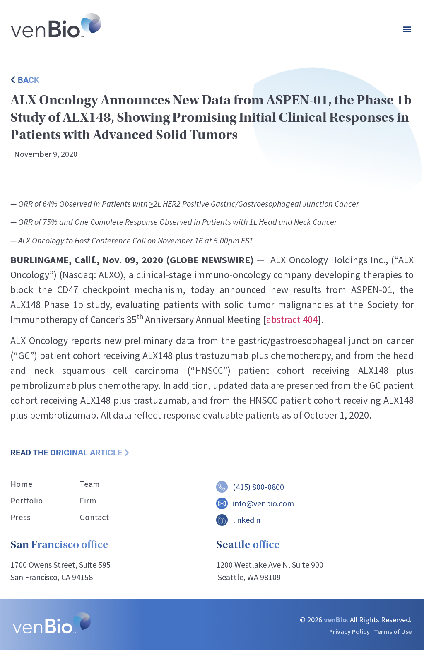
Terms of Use (393, 631)
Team (90, 485)
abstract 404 (292, 319)
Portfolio (26, 501)
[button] (407, 29)
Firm (88, 501)
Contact (94, 518)
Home (21, 485)
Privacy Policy (349, 631)
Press (20, 518)
